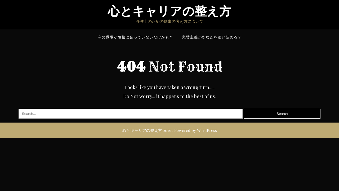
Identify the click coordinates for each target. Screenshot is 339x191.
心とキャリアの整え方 (169, 11)
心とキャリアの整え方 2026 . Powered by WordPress (169, 130)
